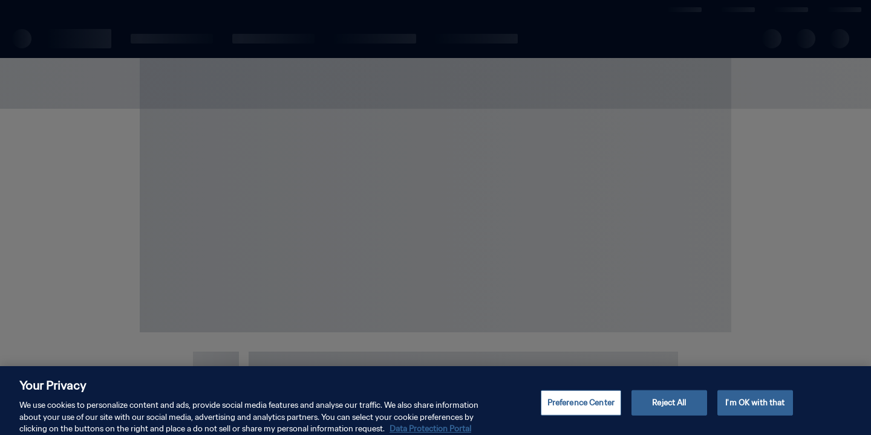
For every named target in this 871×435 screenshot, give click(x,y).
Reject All (669, 407)
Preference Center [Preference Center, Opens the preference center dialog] (581, 407)
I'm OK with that (755, 407)
